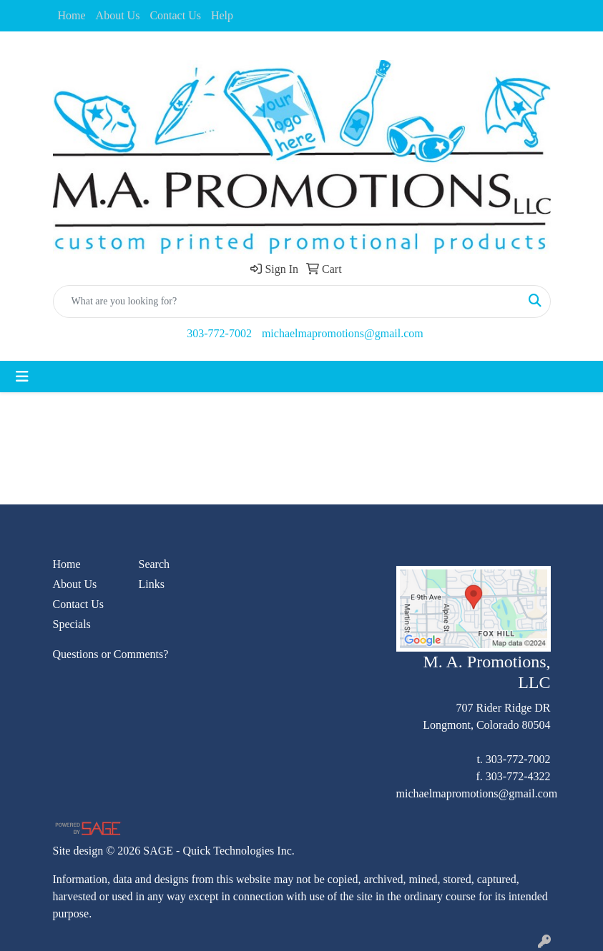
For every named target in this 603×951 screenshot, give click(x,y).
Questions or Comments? (111, 654)
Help (222, 15)
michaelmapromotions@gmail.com (342, 333)
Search (154, 564)
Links (152, 584)
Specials (72, 624)
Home (72, 15)
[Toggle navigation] (22, 377)
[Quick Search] (287, 301)
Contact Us (175, 15)
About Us (118, 15)
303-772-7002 (219, 333)
